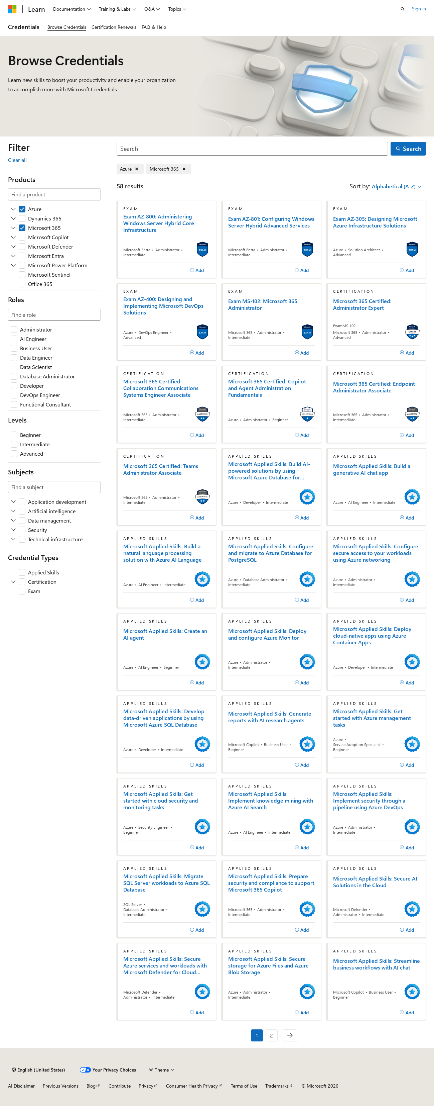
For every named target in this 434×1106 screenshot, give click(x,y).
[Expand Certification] (13, 581)
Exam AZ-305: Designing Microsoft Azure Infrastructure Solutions (375, 222)
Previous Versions (61, 1086)
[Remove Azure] (130, 169)
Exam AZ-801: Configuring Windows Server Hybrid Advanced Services (271, 222)
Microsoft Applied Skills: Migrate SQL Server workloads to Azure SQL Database (166, 883)
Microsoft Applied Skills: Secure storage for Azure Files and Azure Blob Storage (268, 965)
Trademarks (277, 1086)
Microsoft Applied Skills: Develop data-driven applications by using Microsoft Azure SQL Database (163, 718)
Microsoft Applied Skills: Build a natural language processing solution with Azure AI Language (162, 553)
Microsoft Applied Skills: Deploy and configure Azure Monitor (267, 634)
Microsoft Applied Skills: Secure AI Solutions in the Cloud (375, 882)
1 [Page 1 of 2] (257, 1035)
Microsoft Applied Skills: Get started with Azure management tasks (372, 718)
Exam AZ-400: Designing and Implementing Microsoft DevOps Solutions (163, 306)
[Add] (197, 270)
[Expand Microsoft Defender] (13, 246)
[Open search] (402, 9)
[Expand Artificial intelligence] (13, 511)
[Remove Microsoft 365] (168, 169)
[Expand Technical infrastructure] (13, 539)
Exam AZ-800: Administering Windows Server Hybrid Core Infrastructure (158, 223)
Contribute (120, 1086)
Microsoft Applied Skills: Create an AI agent (165, 634)
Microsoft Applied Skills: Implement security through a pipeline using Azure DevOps (369, 801)
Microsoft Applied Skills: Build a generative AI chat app (371, 469)
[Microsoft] (12, 9)
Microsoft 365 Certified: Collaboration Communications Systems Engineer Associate (160, 388)
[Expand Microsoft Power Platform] (13, 265)
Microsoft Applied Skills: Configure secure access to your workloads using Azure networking (375, 553)
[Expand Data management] (13, 520)
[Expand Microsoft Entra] (13, 256)
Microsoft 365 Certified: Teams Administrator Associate (160, 469)
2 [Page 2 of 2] (271, 1035)
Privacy (146, 1086)
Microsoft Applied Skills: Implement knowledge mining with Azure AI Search (270, 801)
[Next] (290, 1035)
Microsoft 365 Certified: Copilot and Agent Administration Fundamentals (267, 388)
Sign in (419, 8)
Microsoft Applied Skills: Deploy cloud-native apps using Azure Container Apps (372, 636)
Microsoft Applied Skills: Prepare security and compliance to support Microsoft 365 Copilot (271, 883)
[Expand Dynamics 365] (13, 218)
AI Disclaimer (21, 1086)
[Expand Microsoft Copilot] (13, 237)
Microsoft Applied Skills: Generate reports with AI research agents (269, 717)
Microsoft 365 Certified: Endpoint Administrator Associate (374, 387)
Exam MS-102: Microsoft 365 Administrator (262, 304)
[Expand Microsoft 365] (13, 227)
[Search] (252, 149)
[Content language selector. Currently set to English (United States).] (38, 1070)
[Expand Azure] (13, 209)
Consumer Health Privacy (192, 1086)
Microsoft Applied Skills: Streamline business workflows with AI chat (376, 964)
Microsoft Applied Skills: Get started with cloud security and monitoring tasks (160, 801)
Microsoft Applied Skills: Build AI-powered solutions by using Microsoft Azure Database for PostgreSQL (269, 471)
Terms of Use (244, 1086)
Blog (91, 1086)
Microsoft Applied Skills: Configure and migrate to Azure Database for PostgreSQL (270, 553)
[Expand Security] (13, 530)
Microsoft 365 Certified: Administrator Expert (362, 304)
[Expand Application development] (13, 501)
